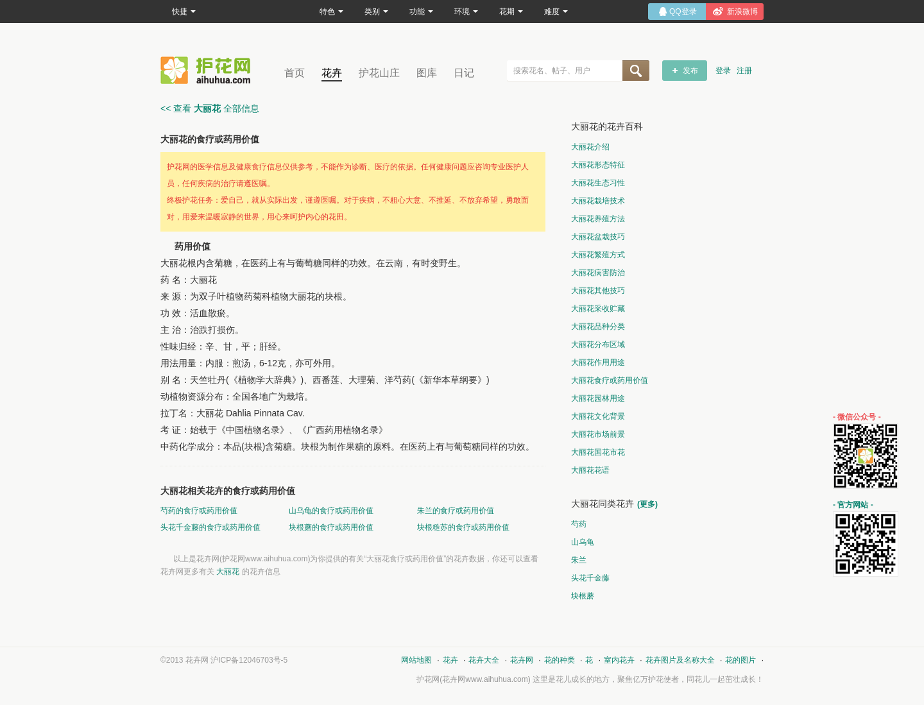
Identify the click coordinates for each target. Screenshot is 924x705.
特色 (331, 11)
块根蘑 (582, 595)
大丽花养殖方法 (598, 218)
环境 (466, 11)
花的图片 (740, 660)
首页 (294, 72)
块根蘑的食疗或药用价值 (331, 527)
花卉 (331, 72)
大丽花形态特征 (598, 164)
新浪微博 (742, 11)
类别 (376, 11)
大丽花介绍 (590, 146)
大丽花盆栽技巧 (598, 236)
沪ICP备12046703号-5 (248, 660)
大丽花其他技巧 (598, 290)
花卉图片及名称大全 (680, 660)
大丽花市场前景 (598, 434)
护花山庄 (379, 72)
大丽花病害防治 (598, 272)
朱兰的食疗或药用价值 (455, 510)
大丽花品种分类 (598, 326)
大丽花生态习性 (598, 182)
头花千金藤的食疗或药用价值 (210, 527)
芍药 (578, 524)
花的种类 (559, 660)
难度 (556, 11)
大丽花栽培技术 (598, 200)
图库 (426, 72)
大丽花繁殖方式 (598, 254)
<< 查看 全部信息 (209, 108)
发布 (690, 70)
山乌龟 (582, 542)
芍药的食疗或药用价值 (198, 510)
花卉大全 (483, 660)
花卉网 (208, 70)
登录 (723, 70)
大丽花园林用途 (598, 398)
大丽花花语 (590, 470)
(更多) (647, 504)
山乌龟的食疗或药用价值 (331, 510)
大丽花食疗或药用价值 (609, 380)
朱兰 (578, 560)
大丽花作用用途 (598, 362)
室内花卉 (619, 660)
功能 (421, 11)
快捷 (184, 11)
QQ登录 (683, 11)
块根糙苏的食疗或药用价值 (463, 527)
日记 (464, 72)
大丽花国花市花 (598, 452)
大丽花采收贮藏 (598, 308)
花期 (511, 11)
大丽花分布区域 (598, 344)
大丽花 (227, 571)
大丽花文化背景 (598, 416)
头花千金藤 (590, 577)
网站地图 (416, 660)
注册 (744, 70)
